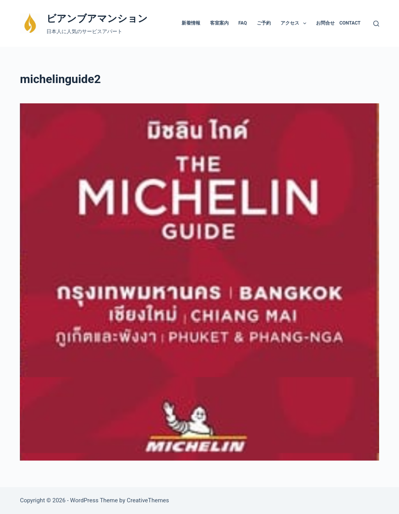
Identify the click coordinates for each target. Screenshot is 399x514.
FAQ (242, 23)
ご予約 (264, 23)
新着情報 (191, 23)
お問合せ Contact (338, 23)
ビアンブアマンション (97, 18)
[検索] (376, 24)
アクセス (295, 23)
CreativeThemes (148, 500)
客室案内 (219, 23)
